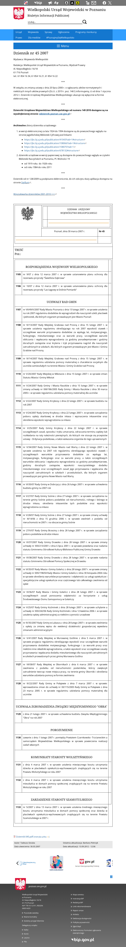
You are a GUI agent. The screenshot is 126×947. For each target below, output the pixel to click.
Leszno (27, 937)
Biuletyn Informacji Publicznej (48, 15)
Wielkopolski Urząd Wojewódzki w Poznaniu (67, 9)
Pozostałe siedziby (31, 913)
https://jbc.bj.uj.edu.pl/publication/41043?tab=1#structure (54, 139)
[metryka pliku (41, 836)
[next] (108, 863)
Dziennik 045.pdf (24, 836)
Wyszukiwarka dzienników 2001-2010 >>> (35, 194)
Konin (26, 934)
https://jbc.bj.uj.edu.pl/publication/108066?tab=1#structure (55, 143)
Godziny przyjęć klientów (34, 921)
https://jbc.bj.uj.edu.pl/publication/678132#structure (52, 150)
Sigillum (26, 182)
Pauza (111, 877)
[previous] (18, 863)
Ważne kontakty (30, 917)
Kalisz (26, 930)
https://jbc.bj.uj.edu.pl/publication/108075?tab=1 (49, 146)
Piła (25, 941)
